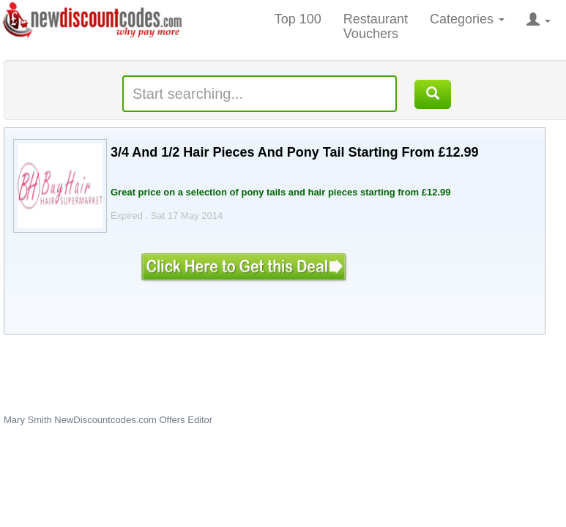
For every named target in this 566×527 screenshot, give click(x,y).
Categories (467, 19)
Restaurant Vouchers (375, 26)
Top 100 (298, 19)
